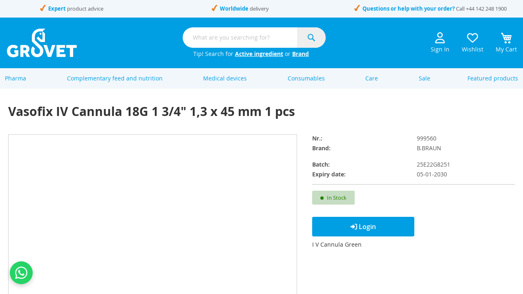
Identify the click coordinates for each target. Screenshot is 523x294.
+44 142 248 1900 (486, 8)
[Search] (311, 37)
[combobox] (254, 37)
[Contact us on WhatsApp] (21, 272)
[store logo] (42, 42)
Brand (300, 54)
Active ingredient (259, 54)
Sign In (440, 42)
